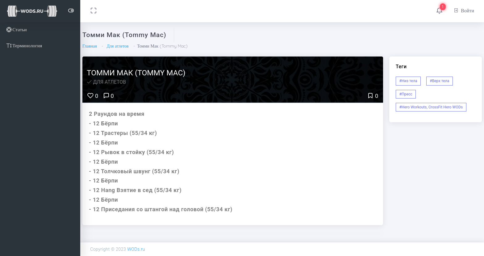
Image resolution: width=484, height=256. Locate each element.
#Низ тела (408, 81)
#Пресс (405, 94)
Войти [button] (463, 10)
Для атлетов (117, 46)
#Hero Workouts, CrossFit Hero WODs (431, 107)
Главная (89, 46)
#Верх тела (439, 81)
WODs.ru (136, 249)
